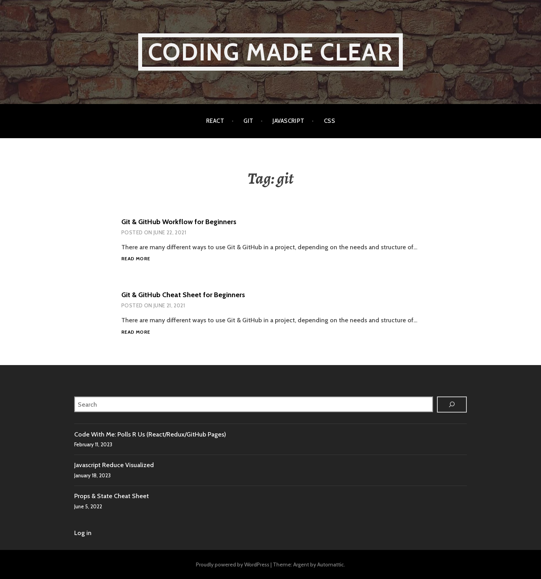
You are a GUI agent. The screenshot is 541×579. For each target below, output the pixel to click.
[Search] (452, 404)
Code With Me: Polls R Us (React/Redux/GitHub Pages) (150, 434)
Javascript (288, 120)
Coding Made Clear (270, 52)
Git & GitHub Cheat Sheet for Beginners (183, 294)
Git (248, 120)
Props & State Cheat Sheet (111, 496)
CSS (329, 120)
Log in (82, 533)
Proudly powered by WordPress (232, 564)
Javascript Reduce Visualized (114, 465)
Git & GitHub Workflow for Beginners (178, 221)
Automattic (330, 564)
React (215, 120)
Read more (135, 259)
